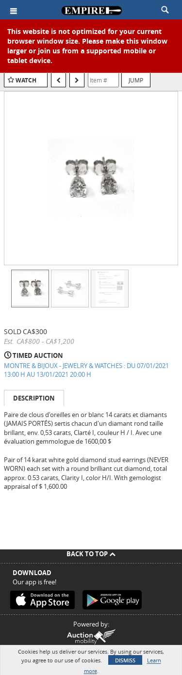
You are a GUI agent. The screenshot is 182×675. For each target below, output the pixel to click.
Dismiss (125, 660)
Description (34, 398)
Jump (136, 80)
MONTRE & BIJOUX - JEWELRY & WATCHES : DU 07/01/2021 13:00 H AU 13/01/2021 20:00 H (86, 370)
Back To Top (91, 553)
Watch (26, 80)
